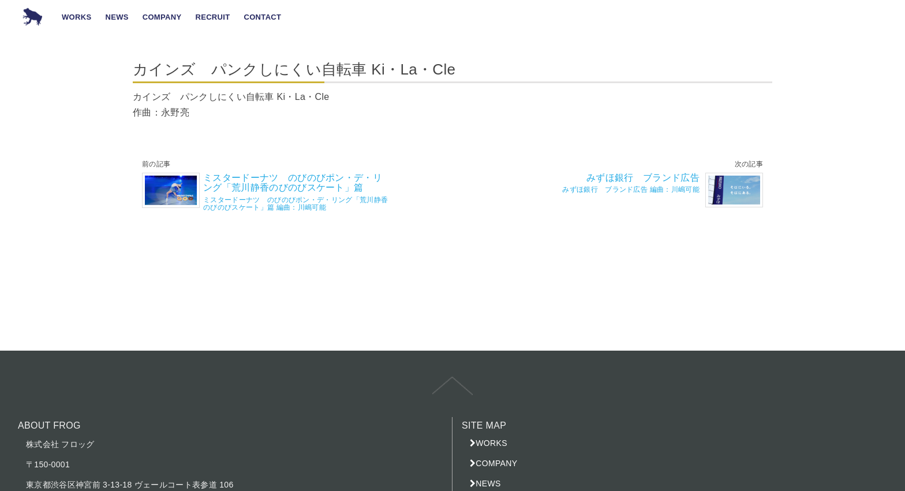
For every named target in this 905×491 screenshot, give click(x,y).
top (452, 394)
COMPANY (496, 463)
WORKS (491, 443)
